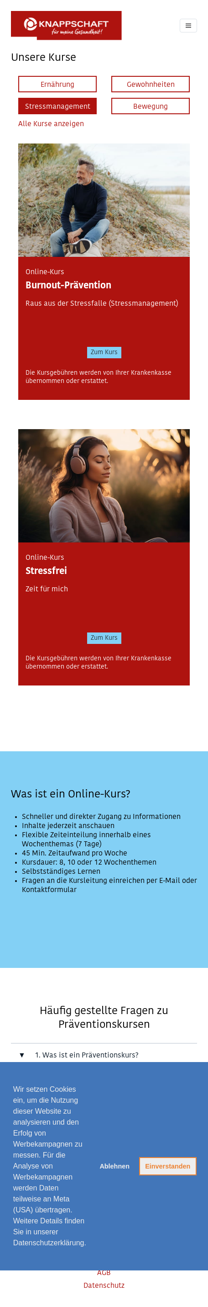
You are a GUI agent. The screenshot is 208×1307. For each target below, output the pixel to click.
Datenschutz (104, 1286)
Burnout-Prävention (68, 286)
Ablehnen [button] (114, 1166)
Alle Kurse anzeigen (51, 124)
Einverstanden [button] (167, 1166)
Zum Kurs (104, 352)
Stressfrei (46, 571)
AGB (104, 1273)
